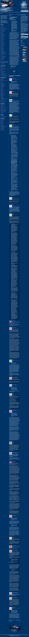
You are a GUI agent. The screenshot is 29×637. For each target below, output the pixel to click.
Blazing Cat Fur (2, 78)
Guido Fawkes (2, 115)
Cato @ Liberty (2, 66)
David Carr (2, 33)
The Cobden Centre (3, 111)
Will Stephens (2, 59)
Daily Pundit (2, 82)
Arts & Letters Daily (3, 119)
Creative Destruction (3, 107)
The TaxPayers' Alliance (3, 75)
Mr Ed (1, 46)
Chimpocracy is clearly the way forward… (11, 15)
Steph (1, 55)
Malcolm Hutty (2, 45)
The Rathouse (2, 128)
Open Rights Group (3, 71)
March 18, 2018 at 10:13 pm (15, 385)
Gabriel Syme (2, 37)
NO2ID (1, 70)
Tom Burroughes (3, 57)
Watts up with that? (3, 130)
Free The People (3, 87)
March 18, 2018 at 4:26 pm (15, 79)
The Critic (2, 96)
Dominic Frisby (2, 86)
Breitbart (2, 79)
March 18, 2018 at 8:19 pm (15, 115)
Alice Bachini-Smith (3, 26)
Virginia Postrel (2, 102)
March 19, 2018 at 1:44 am (15, 462)
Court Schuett (2, 31)
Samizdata (3, 9)
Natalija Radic (2, 48)
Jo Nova (2, 124)
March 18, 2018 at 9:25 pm (15, 328)
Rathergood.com (3, 127)
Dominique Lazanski (3, 34)
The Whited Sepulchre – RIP (4, 98)
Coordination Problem (3, 106)
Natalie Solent (2, 47)
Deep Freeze (2, 121)
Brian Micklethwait (3, 29)
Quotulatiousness (3, 93)
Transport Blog (2, 129)
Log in (21, 41)
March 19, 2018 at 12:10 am (15, 442)
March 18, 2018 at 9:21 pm (15, 321)
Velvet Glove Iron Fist (3, 101)
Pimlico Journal (2, 72)
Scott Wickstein (2, 54)
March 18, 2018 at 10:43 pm (15, 394)
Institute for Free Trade (3, 109)
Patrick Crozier (2, 49)
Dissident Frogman (3, 85)
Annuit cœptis (14, 384)
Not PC (1, 91)
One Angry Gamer (3, 63)
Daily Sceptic (2, 67)
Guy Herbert (2, 39)
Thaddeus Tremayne (3, 56)
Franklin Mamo (2, 36)
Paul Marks (2, 50)
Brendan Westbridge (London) (4, 28)
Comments (27, 9)
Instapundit (2, 88)
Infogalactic (2, 123)
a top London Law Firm (14, 222)
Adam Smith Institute (3, 104)
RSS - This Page (23, 39)
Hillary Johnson (2, 40)
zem (1, 60)
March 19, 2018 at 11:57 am (15, 547)
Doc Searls (2, 122)
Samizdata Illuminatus (3, 53)
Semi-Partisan (2, 94)
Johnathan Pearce (3, 43)
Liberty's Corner (2, 69)
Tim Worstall (2, 99)
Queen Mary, (14, 374)
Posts (23, 9)
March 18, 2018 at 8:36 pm (15, 125)
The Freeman (2, 112)
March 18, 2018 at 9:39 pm (15, 360)
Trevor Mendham (3, 58)
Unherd (1, 100)
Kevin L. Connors (3, 44)
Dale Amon (2, 32)
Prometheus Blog (3, 64)
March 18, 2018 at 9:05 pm (15, 214)
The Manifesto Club (3, 74)
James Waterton (3, 41)
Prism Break (2, 73)
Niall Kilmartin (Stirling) (13, 19)
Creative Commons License (16, 635)
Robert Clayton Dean (3, 52)
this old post (15, 523)
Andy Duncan (2, 27)
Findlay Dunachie (3, 35)
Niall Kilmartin (14, 327)
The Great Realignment (3, 116)
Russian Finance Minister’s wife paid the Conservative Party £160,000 (14, 128)
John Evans (2, 42)
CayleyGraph (14, 78)
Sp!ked (1, 95)
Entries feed (22, 42)
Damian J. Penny (3, 83)
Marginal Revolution (3, 110)
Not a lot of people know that (4, 126)
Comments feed (23, 43)
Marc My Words (2, 90)
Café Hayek (2, 105)
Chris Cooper (2, 30)
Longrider (2, 89)
